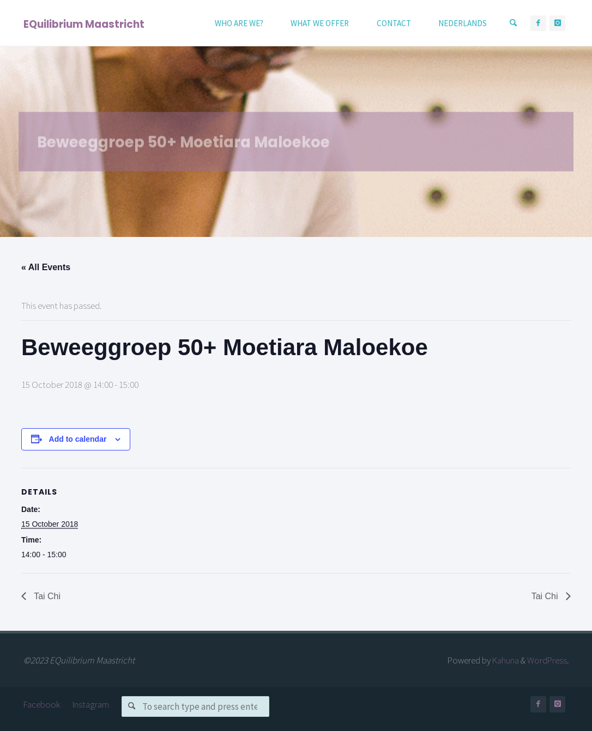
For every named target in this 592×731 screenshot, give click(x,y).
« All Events (45, 267)
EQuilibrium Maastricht (83, 23)
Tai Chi (46, 596)
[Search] (513, 23)
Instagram (91, 704)
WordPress (547, 660)
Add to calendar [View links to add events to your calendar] (78, 439)
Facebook (41, 704)
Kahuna (505, 660)
